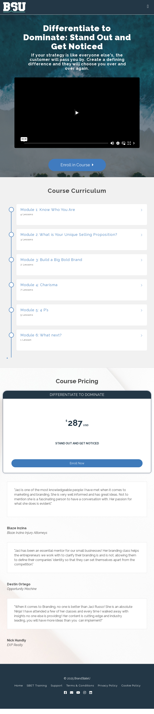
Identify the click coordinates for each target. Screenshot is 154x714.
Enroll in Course (77, 164)
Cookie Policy (131, 691)
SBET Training (37, 691)
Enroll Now (77, 466)
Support (56, 691)
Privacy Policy (108, 691)
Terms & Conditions (80, 691)
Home (18, 691)
